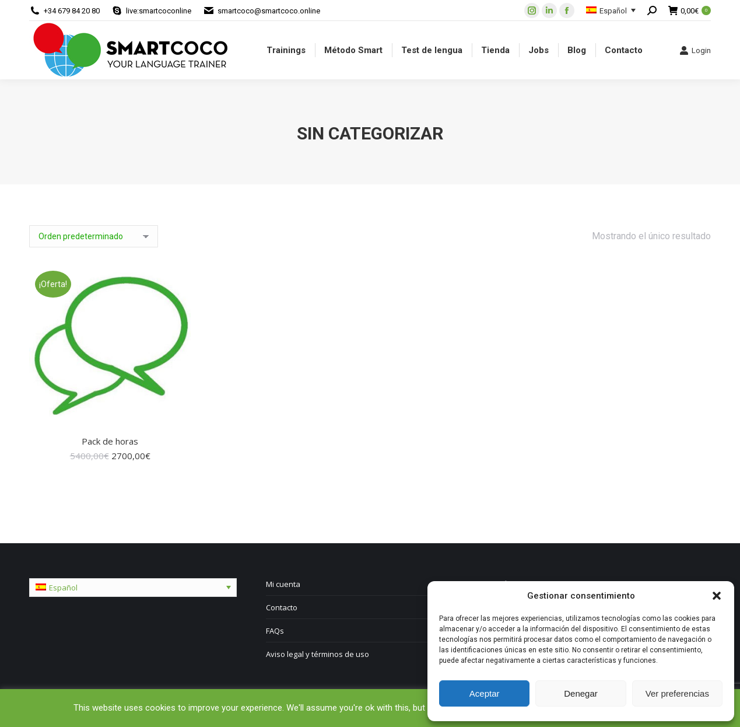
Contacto (281, 607)
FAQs (275, 630)
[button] (717, 596)
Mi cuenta (283, 584)
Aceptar (484, 693)
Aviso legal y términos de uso (317, 654)
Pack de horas (110, 441)
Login (695, 50)
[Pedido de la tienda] (93, 236)
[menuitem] (286, 50)
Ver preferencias (677, 693)
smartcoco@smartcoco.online (269, 10)
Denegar (581, 693)
